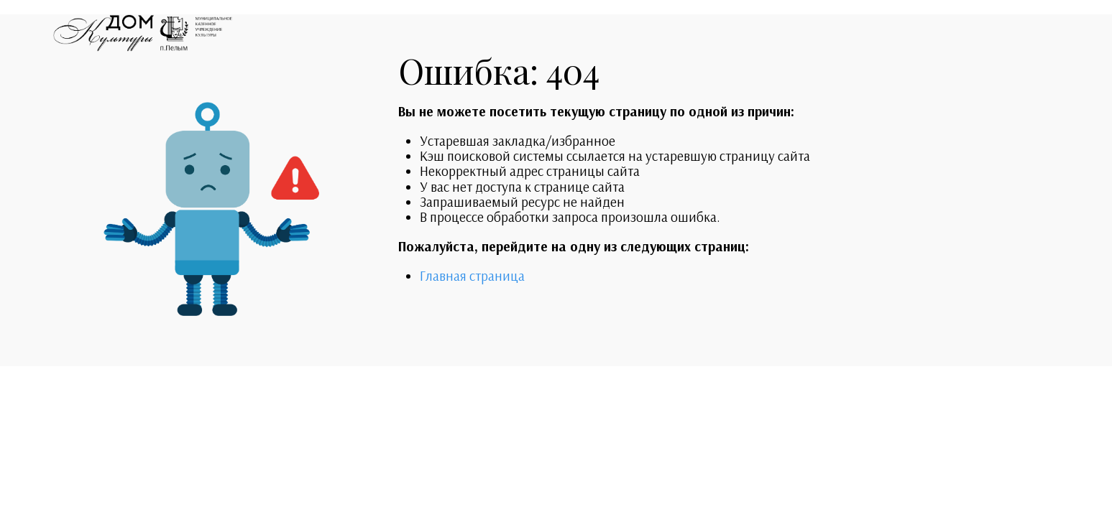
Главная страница (472, 275)
